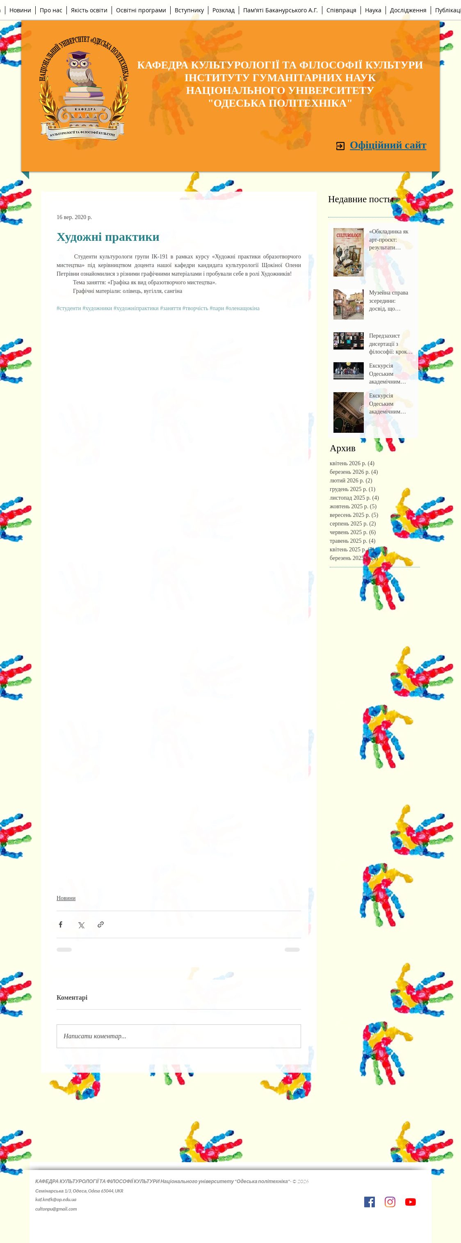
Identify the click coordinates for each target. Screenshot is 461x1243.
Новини (66, 898)
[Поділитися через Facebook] (60, 924)
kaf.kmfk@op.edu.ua (55, 1199)
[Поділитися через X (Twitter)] (80, 924)
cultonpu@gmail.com (56, 1209)
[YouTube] (410, 1202)
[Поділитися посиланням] (101, 924)
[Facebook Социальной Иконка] (369, 1202)
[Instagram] (390, 1202)
